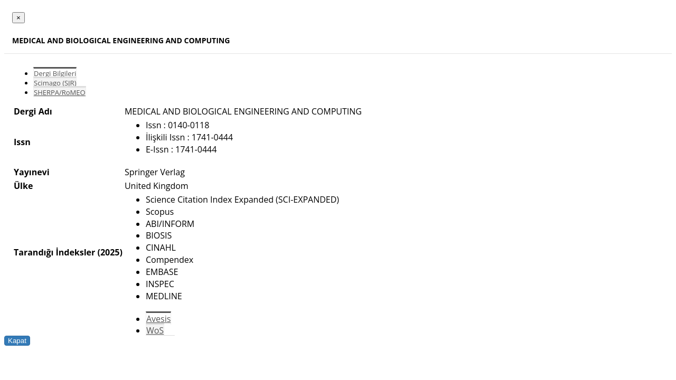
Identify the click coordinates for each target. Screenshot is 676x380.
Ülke (23, 186)
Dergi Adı (33, 111)
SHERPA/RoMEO (60, 92)
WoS (155, 330)
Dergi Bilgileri (55, 73)
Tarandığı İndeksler (54, 252)
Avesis (158, 319)
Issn (22, 142)
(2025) (109, 252)
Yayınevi (32, 172)
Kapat (17, 341)
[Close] (18, 17)
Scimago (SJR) (55, 83)
